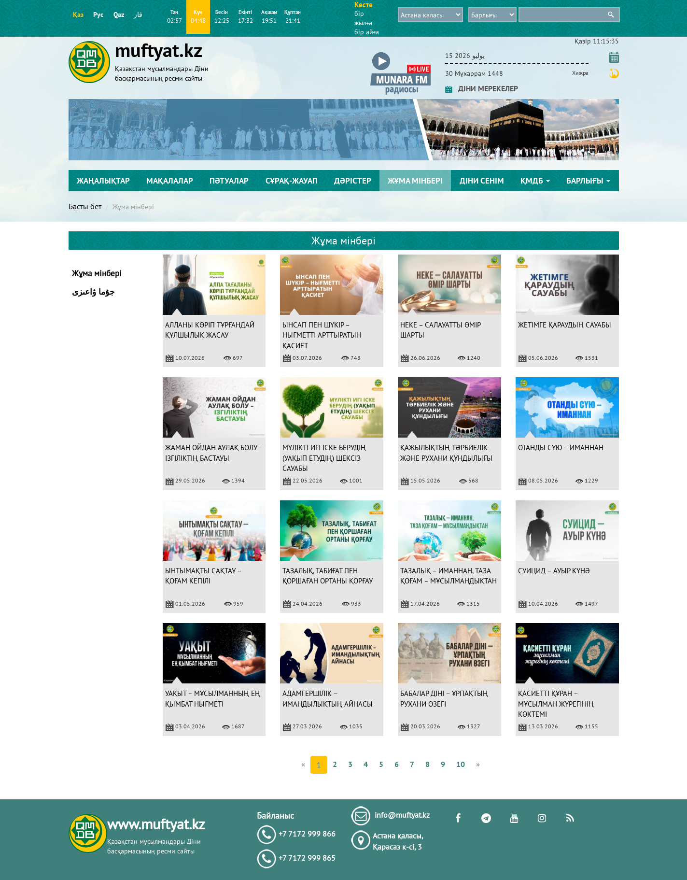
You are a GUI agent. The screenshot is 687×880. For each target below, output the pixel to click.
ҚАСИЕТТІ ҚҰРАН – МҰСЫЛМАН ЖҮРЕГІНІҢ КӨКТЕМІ (556, 704)
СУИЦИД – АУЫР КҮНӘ (554, 570)
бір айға (366, 32)
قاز (138, 14)
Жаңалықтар (103, 180)
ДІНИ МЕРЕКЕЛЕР (481, 88)
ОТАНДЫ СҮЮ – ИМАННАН (560, 447)
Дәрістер (352, 180)
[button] (400, 53)
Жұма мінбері (415, 180)
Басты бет (85, 206)
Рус (98, 14)
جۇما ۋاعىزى (93, 291)
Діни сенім (482, 180)
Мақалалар (169, 180)
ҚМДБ (535, 180)
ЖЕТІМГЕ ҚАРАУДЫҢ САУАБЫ (564, 324)
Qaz (118, 14)
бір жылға (363, 18)
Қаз (78, 14)
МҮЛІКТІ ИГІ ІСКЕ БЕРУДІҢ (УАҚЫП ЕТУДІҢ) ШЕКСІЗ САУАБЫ (324, 458)
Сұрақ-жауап (292, 180)
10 (460, 764)
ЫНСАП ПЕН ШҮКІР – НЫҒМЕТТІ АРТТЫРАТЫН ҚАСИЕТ (321, 335)
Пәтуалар (229, 180)
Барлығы (588, 180)
